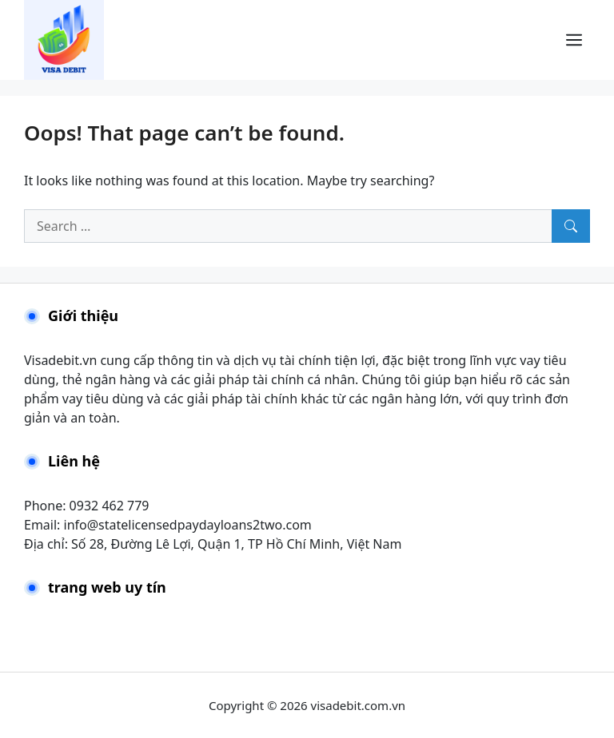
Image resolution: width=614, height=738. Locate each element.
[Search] (571, 226)
